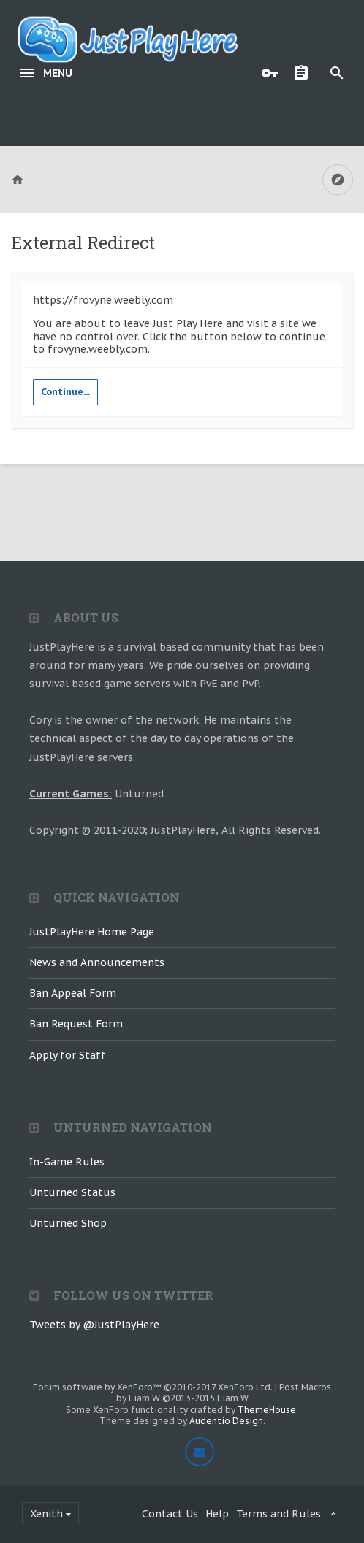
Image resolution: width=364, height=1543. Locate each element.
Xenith (46, 1513)
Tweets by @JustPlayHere (94, 1324)
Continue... (65, 392)
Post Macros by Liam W (224, 1393)
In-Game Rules (67, 1161)
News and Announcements (96, 962)
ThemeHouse (267, 1409)
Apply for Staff (67, 1055)
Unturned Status (72, 1192)
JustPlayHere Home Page (91, 931)
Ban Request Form (76, 1023)
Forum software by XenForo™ (153, 1387)
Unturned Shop (68, 1223)
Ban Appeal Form (72, 993)
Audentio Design (226, 1420)
